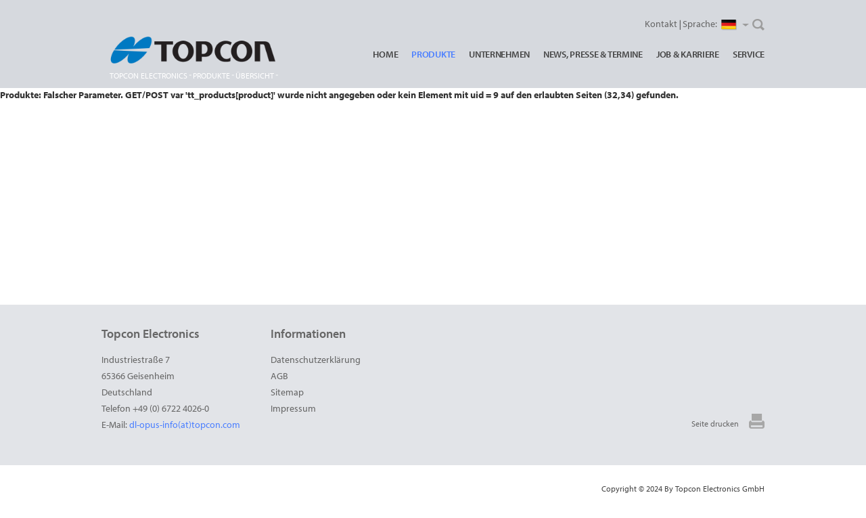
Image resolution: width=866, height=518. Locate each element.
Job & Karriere (687, 54)
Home (385, 54)
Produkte (433, 54)
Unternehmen (499, 54)
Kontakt (661, 24)
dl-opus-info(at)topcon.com (184, 424)
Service (749, 54)
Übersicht (254, 75)
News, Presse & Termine (593, 54)
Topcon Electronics (148, 75)
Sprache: (716, 24)
